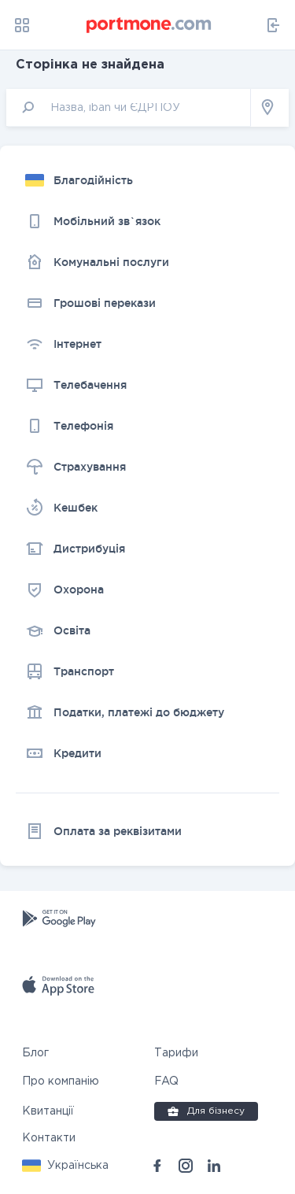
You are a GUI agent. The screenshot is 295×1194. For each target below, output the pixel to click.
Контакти (49, 1138)
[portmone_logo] (149, 25)
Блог (35, 1053)
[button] (65, 1165)
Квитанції (48, 1111)
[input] (128, 107)
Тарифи (176, 1053)
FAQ (166, 1081)
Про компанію (60, 1081)
